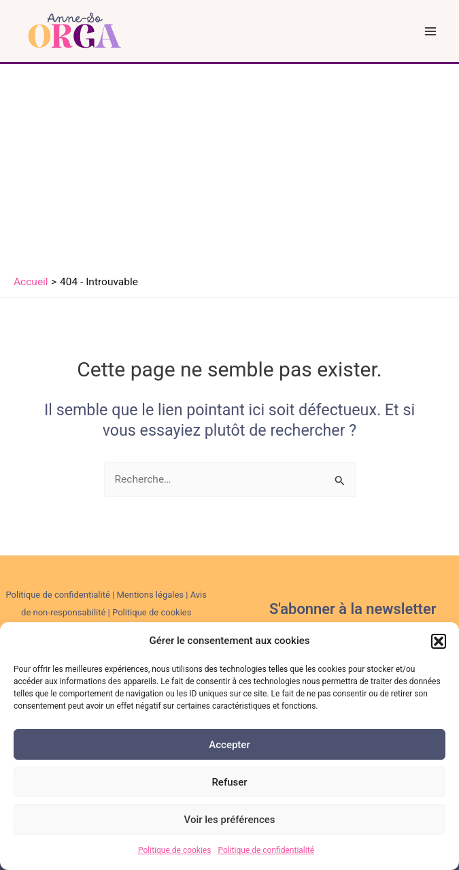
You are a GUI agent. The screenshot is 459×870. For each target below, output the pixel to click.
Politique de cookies (174, 850)
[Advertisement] (229, 166)
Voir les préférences (229, 819)
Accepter (229, 745)
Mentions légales (150, 595)
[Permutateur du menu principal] (430, 31)
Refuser (229, 782)
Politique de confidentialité (266, 850)
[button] (438, 641)
